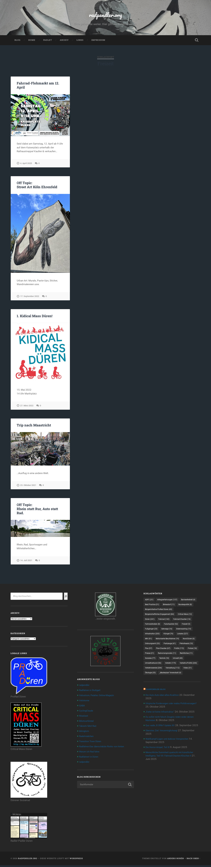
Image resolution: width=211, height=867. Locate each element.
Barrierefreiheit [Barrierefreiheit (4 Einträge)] (153, 606)
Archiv (64, 42)
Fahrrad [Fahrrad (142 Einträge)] (186, 627)
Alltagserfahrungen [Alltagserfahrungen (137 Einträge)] (169, 601)
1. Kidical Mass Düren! (34, 317)
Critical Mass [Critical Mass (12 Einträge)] (153, 627)
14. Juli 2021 (26, 562)
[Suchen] (66, 598)
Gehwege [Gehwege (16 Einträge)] (151, 642)
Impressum (98, 42)
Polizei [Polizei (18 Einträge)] (165, 667)
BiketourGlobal (87, 721)
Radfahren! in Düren (90, 756)
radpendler (85, 686)
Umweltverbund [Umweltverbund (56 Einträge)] (154, 683)
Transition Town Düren (91, 742)
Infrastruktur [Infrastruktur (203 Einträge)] (153, 647)
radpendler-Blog (157, 714)
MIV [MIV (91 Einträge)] (149, 652)
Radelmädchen (87, 737)
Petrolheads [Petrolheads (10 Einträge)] (152, 662)
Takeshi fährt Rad (88, 726)
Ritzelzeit (84, 716)
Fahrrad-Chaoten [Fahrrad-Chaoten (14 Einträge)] (155, 632)
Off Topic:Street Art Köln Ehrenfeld (37, 186)
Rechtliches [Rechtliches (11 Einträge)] (177, 672)
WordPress (76, 860)
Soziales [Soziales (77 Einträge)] (151, 677)
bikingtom (84, 731)
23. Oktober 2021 (28, 487)
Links (79, 42)
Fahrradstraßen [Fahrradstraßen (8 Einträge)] (177, 632)
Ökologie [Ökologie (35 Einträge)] (184, 693)
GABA (82, 706)
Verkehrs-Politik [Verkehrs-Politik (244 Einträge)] (155, 688)
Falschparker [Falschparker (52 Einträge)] (153, 637)
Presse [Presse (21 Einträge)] (179, 667)
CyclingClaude (87, 711)
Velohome (84, 701)
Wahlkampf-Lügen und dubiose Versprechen (170, 766)
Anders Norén (175, 860)
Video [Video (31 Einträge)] (169, 693)
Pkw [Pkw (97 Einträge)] (168, 662)
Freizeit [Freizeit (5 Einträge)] (170, 637)
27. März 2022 (26, 407)
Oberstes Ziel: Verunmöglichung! (164, 758)
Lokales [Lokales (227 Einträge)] (187, 647)
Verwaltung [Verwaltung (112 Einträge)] (153, 693)
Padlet (47, 42)
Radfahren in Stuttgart (91, 691)
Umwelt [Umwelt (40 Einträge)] (181, 677)
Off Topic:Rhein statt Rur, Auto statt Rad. (37, 510)
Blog (17, 42)
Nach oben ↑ (193, 860)
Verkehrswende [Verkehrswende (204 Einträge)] (178, 688)
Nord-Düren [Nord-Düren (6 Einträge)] (152, 657)
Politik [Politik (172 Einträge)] (150, 667)
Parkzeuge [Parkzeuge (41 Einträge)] (191, 657)
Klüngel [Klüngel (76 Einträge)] (171, 647)
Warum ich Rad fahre (90, 751)
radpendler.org (105, 15)
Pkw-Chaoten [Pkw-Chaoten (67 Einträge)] (184, 662)
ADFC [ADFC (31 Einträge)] (149, 601)
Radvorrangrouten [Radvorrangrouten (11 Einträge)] (155, 672)
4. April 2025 (26, 165)
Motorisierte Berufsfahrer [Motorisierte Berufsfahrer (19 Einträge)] (170, 652)
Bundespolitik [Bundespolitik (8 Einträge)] (170, 611)
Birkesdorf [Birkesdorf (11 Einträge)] (152, 611)
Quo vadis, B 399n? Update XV (162, 750)
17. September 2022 (29, 298)
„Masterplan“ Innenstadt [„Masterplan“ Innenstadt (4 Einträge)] (157, 698)
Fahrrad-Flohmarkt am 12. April (37, 87)
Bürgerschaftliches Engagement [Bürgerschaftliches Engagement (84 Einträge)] (161, 621)
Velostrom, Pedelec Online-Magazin (98, 696)
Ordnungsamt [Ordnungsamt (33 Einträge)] (171, 657)
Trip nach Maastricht (33, 427)
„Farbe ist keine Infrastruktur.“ (162, 737)
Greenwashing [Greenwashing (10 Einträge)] (170, 642)
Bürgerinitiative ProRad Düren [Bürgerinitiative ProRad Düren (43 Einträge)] (160, 616)
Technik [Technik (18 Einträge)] (166, 677)
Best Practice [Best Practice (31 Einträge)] (174, 606)
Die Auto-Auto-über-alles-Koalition (164, 720)
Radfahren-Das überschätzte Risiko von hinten (104, 746)
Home (31, 42)
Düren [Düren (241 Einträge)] (170, 627)
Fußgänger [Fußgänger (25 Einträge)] (186, 637)
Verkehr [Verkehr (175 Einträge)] (174, 683)
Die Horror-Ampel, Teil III (159, 775)
